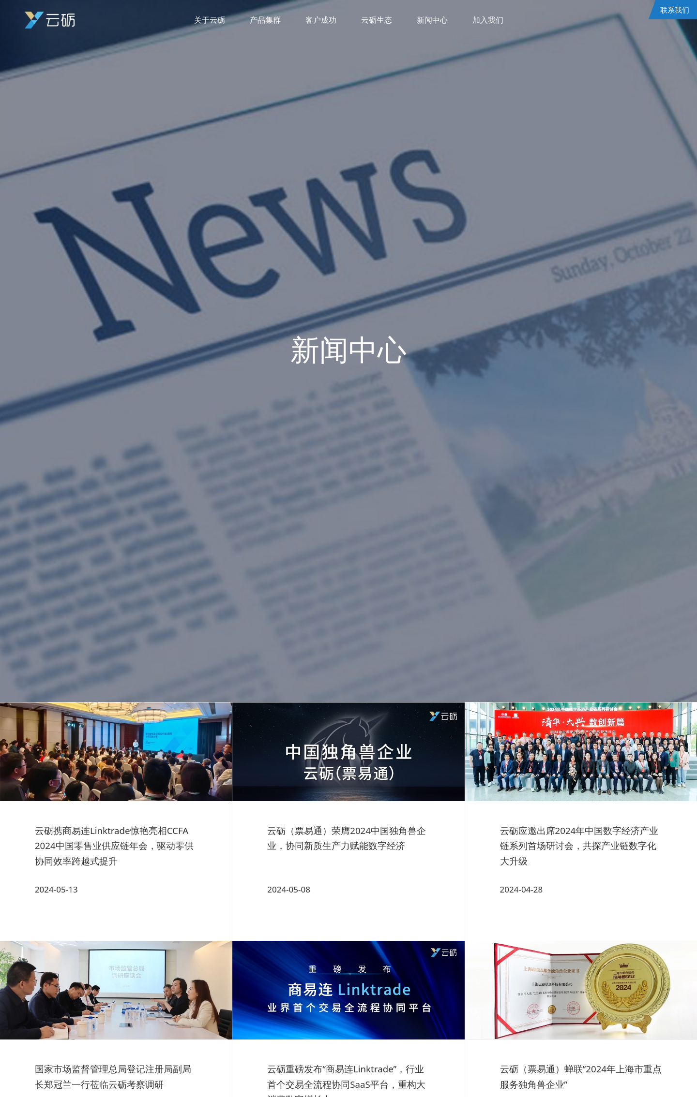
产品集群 (262, 20)
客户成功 (319, 20)
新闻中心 (435, 20)
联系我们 (674, 10)
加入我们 (492, 20)
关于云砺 (204, 20)
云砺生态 (377, 20)
